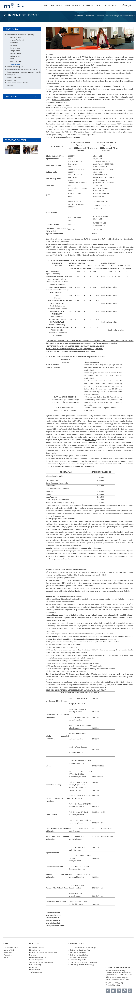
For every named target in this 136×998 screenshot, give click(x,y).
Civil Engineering (35, 965)
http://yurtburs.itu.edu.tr (68, 578)
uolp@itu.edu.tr (114, 985)
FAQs (6, 957)
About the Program (15, 37)
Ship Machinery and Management (41, 962)
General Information (11, 947)
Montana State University (78, 957)
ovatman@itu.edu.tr (76, 752)
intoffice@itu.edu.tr (76, 904)
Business (10, 85)
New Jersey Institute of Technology (82, 965)
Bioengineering (34, 950)
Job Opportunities (15, 56)
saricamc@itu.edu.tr (76, 807)
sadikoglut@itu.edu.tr (77, 823)
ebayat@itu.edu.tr (75, 712)
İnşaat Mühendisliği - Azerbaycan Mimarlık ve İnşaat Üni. (24, 72)
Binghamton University (78, 952)
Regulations (8, 955)
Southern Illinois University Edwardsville (84, 962)
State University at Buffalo (79, 955)
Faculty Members (15, 51)
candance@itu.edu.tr (76, 815)
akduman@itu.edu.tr (76, 877)
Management (11, 75)
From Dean (8, 952)
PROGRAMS (90, 16)
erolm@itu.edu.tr (75, 861)
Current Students (129, 16)
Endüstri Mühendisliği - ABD (15, 67)
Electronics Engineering (37, 957)
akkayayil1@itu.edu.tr (77, 704)
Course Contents (15, 48)
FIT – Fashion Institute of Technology (83, 947)
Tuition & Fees (14, 42)
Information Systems (36, 947)
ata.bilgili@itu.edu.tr (76, 839)
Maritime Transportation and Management (43, 952)
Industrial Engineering (36, 960)
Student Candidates (15, 61)
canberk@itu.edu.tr (76, 739)
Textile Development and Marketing (17, 83)
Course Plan (13, 45)
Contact (12, 59)
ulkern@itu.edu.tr (75, 896)
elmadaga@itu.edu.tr (76, 763)
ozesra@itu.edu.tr (75, 720)
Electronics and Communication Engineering (109, 16)
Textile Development (36, 972)
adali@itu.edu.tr (75, 728)
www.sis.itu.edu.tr (93, 70)
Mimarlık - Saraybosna (14, 77)
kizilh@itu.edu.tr (75, 850)
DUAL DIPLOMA (79, 16)
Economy (32, 955)
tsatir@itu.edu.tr (75, 831)
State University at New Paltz (80, 950)
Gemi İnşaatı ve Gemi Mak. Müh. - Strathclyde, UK (22, 69)
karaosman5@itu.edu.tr (77, 777)
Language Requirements (17, 40)
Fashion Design (12, 80)
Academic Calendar (15, 53)
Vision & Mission (9, 950)
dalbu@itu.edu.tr (75, 888)
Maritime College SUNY (78, 960)
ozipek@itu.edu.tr (75, 798)
